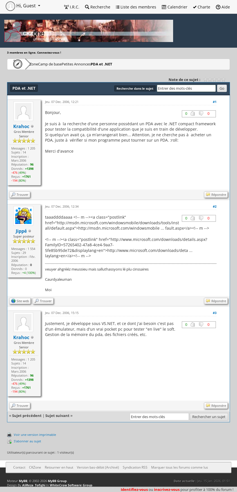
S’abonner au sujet (27, 441)
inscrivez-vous (167, 489)
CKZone (39, 63)
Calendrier (174, 7)
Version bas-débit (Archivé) (98, 467)
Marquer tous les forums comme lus (179, 467)
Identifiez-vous (134, 489)
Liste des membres (136, 7)
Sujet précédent (27, 415)
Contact (19, 467)
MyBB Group (57, 481)
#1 (214, 102)
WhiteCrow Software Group (71, 485)
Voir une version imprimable (35, 434)
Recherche (97, 7)
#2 (214, 206)
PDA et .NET (138, 63)
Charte (201, 7)
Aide (223, 7)
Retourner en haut (59, 467)
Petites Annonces (104, 63)
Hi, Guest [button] (21, 6)
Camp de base (68, 63)
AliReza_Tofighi (33, 485)
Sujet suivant (57, 415)
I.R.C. (71, 7)
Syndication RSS (135, 467)
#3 (214, 313)
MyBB (23, 481)
